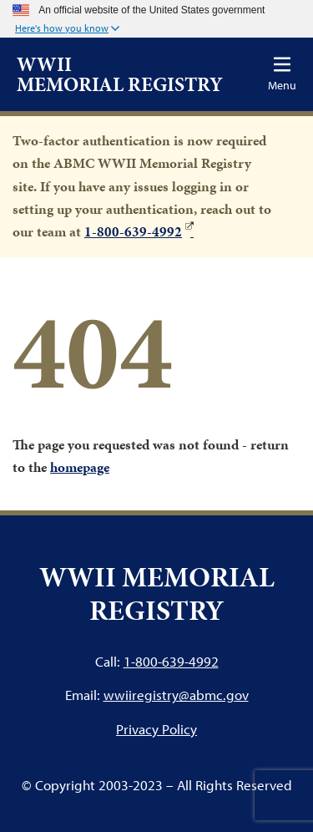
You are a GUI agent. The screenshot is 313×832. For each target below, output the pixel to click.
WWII (120, 74)
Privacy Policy (156, 729)
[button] (67, 29)
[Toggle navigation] (282, 74)
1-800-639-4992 (133, 231)
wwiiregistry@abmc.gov (176, 694)
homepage (79, 467)
